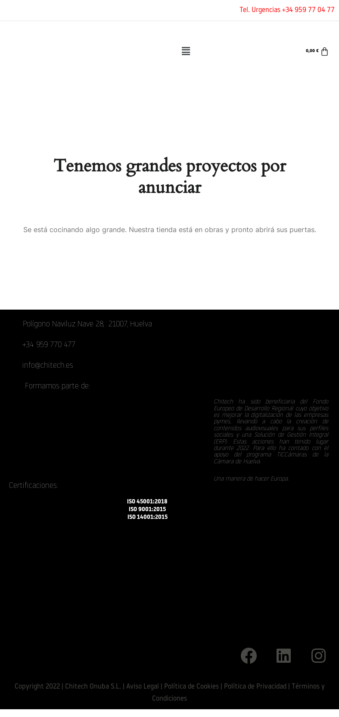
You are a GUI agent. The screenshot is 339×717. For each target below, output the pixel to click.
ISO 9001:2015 (147, 509)
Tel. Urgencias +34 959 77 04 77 (287, 10)
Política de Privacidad (255, 686)
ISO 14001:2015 (148, 517)
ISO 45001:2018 (147, 502)
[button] (185, 51)
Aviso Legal (142, 686)
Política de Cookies (191, 686)
